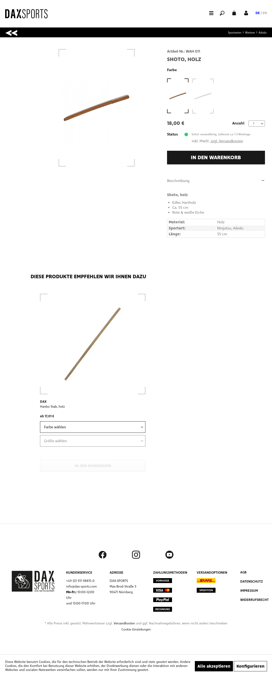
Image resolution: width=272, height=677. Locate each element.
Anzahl (238, 123)
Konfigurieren (250, 666)
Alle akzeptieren (213, 666)
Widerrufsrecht (254, 600)
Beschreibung (178, 180)
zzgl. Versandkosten (227, 141)
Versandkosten (124, 623)
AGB (243, 572)
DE (258, 13)
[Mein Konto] (246, 12)
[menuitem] (209, 12)
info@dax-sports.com (81, 586)
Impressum (249, 591)
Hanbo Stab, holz (52, 407)
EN (265, 13)
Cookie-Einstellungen (136, 629)
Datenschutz (251, 582)
